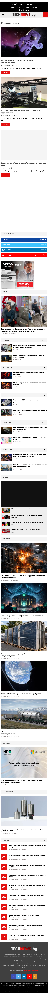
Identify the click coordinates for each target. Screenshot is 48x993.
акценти (6, 538)
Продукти (7, 395)
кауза (5, 292)
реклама (26, 7)
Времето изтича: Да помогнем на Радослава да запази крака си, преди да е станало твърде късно (23, 330)
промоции (7, 422)
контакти (19, 7)
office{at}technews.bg (30, 971)
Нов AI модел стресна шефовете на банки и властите (22, 616)
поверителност (26, 991)
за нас (13, 7)
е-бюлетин (34, 7)
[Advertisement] (24, 204)
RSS (34, 991)
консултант (8, 368)
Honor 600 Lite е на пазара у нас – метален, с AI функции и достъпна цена (30, 346)
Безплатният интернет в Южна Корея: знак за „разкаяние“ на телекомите (25, 926)
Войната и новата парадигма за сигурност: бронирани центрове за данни (24, 916)
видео (5, 477)
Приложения (8, 450)
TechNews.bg (6, 65)
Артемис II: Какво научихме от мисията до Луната (21, 694)
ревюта (6, 340)
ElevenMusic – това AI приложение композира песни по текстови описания (29, 455)
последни (7, 840)
